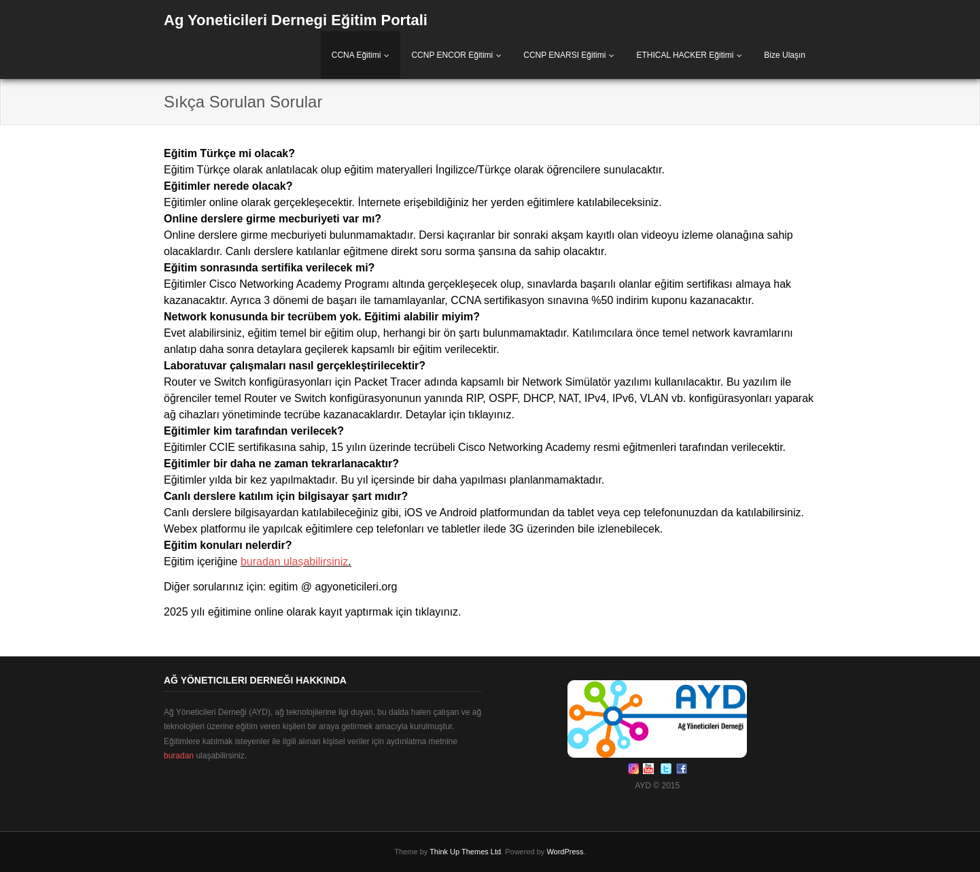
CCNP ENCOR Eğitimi (452, 55)
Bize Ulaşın (784, 55)
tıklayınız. (491, 414)
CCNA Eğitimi (356, 55)
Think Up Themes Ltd (465, 852)
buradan (179, 755)
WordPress (564, 852)
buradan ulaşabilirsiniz (294, 561)
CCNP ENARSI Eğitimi (564, 55)
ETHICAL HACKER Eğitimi (684, 55)
